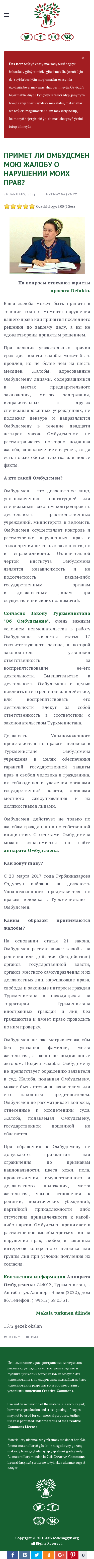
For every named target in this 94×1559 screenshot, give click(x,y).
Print (12, 1337)
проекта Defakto (69, 290)
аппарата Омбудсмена (31, 850)
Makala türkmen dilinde (63, 1313)
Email (34, 1337)
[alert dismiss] (83, 58)
